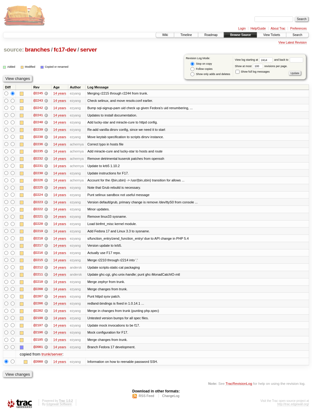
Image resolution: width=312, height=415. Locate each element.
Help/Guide (258, 28)
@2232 (38, 159)
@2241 (38, 115)
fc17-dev (65, 49)
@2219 (38, 232)
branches (37, 49)
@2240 (38, 122)
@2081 (38, 349)
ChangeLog (170, 398)
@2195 (38, 342)
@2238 (38, 137)
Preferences (298, 28)
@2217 (38, 247)
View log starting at (254, 59)
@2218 (38, 239)
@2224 (38, 195)
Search (297, 35)
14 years (59, 93)
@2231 (38, 166)
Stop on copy (201, 64)
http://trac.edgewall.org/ (293, 407)
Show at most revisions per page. (261, 66)
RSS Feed (146, 398)
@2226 (38, 181)
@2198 (38, 320)
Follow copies (201, 69)
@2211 (38, 276)
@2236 (38, 144)
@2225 (38, 188)
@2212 (38, 269)
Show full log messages (253, 71)
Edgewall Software (59, 407)
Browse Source (240, 35)
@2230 (38, 173)
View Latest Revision (292, 42)
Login (242, 28)
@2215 (38, 261)
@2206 (38, 305)
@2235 (38, 151)
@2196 (38, 334)
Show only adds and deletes (210, 74)
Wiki (165, 35)
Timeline (186, 35)
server (88, 49)
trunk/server (51, 357)
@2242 (38, 108)
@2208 (38, 290)
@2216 (38, 254)
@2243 (38, 100)
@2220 (38, 225)
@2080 (38, 364)
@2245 (38, 93)
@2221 (38, 217)
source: (14, 49)
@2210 (38, 283)
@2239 (38, 129)
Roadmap (211, 35)
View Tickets (271, 35)
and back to (288, 59)
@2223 (38, 203)
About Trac (278, 28)
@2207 (38, 298)
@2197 (38, 327)
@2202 (38, 312)
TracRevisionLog (238, 386)
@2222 (38, 210)
